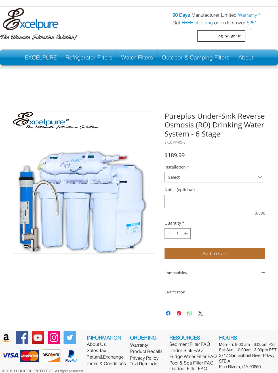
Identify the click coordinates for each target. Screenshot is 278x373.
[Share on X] (200, 313)
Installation (177, 167)
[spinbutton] (177, 233)
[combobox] (215, 177)
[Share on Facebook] (168, 313)
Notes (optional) (180, 189)
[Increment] (186, 233)
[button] (251, 28)
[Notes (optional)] (215, 201)
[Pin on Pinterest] (179, 313)
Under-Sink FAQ (186, 350)
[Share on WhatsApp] (189, 313)
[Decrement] (168, 233)
